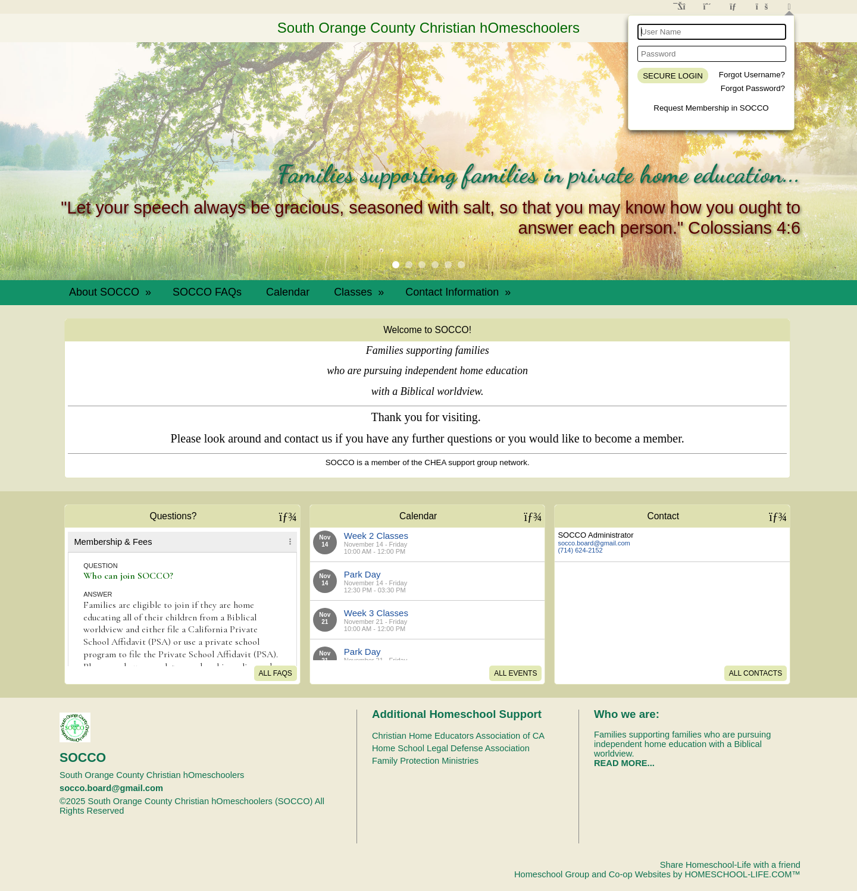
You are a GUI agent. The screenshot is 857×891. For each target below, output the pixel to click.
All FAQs (275, 673)
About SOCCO (111, 292)
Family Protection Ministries (425, 760)
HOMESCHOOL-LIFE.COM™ (742, 874)
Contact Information (459, 292)
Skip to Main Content (175, 810)
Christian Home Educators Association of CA (458, 736)
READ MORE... (624, 763)
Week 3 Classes (376, 613)
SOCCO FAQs (207, 292)
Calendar (287, 292)
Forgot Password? (753, 88)
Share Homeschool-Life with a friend (730, 865)
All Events (515, 673)
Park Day (362, 574)
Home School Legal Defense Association (451, 748)
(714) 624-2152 (580, 550)
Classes (360, 292)
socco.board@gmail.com (594, 543)
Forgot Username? (752, 74)
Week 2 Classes (376, 536)
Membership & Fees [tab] (113, 542)
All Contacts (755, 673)
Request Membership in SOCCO (710, 107)
